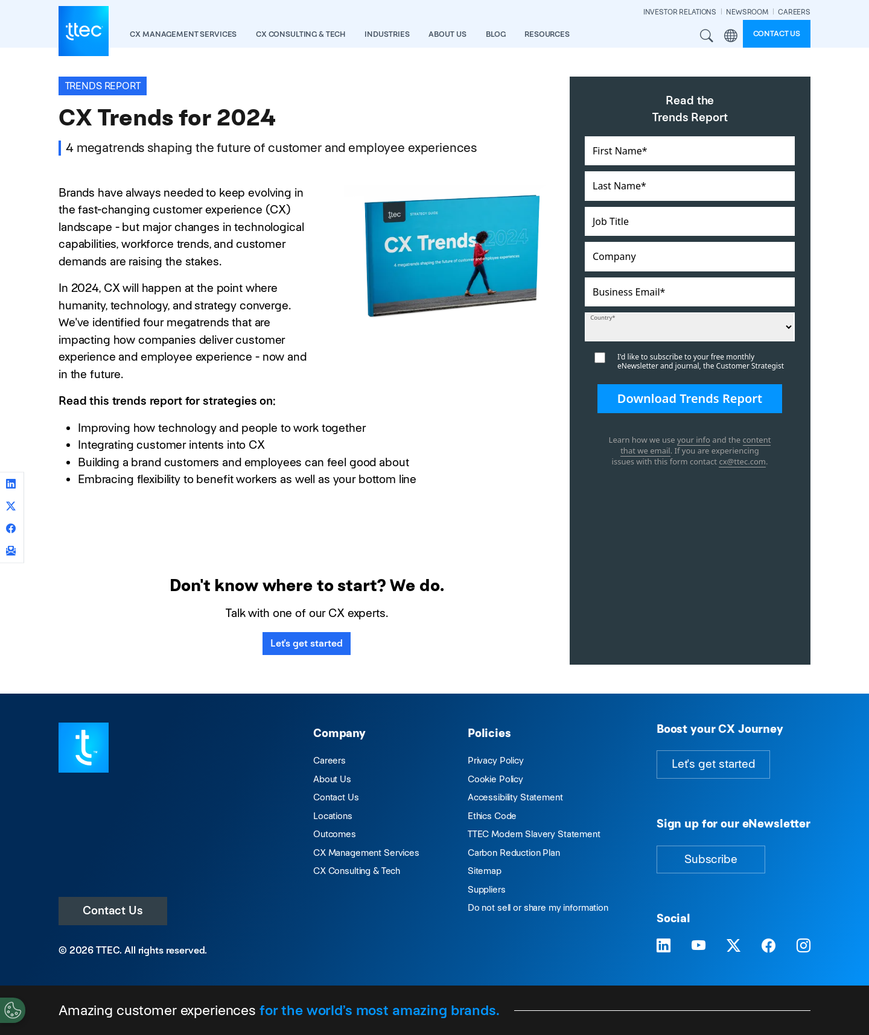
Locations (332, 815)
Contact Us (113, 910)
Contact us (777, 33)
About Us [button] (447, 34)
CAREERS (794, 11)
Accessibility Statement (515, 797)
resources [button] (547, 34)
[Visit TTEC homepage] (84, 746)
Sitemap (484, 870)
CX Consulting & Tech (356, 870)
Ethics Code (492, 815)
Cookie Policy (495, 779)
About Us (332, 779)
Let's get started (306, 643)
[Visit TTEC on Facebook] (768, 946)
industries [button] (387, 34)
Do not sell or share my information (538, 907)
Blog (495, 34)
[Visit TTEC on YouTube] (698, 946)
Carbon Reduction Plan (514, 852)
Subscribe (710, 859)
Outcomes (334, 834)
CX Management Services (366, 852)
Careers (329, 760)
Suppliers (487, 889)
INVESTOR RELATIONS (679, 11)
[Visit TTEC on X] (733, 946)
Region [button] (731, 36)
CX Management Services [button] (183, 34)
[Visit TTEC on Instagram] (803, 946)
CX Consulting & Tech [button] (300, 34)
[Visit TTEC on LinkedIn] (663, 946)
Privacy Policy (496, 760)
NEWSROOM (747, 11)
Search (707, 36)
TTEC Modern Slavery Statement (534, 834)
